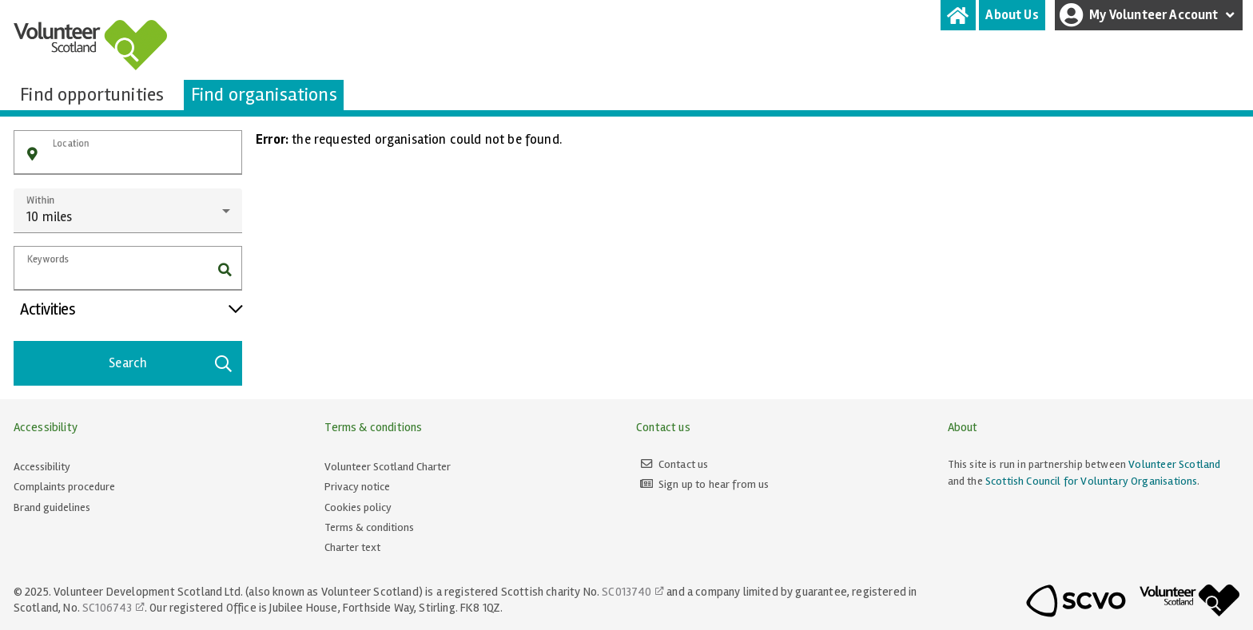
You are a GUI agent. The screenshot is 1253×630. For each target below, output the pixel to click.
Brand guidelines (52, 507)
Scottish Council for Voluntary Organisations (1091, 481)
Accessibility (42, 466)
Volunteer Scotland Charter (387, 466)
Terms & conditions (369, 527)
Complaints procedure (64, 486)
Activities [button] (131, 309)
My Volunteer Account (1149, 15)
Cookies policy (358, 507)
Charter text (352, 547)
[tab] (958, 15)
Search (171, 363)
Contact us (683, 464)
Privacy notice (357, 486)
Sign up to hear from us (714, 484)
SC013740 (626, 591)
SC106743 (107, 607)
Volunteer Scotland (1174, 464)
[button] (32, 154)
